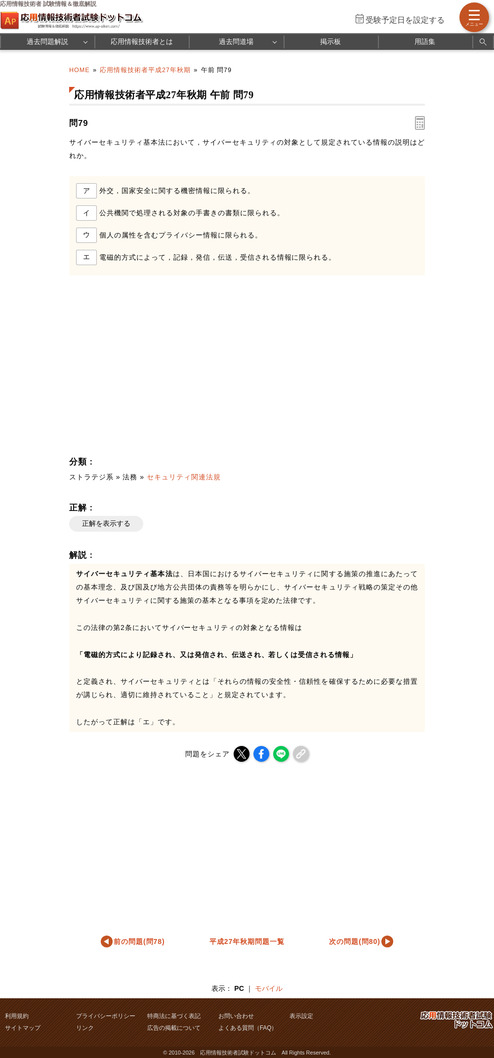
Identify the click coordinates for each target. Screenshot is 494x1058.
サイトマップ (23, 1027)
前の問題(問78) (139, 941)
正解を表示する (106, 523)
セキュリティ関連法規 (184, 477)
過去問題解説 (47, 41)
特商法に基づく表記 (174, 1016)
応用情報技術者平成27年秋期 (145, 70)
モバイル (269, 988)
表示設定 (301, 1016)
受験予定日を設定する (405, 20)
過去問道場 (236, 41)
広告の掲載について (174, 1027)
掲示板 (330, 41)
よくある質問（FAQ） (248, 1027)
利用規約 (17, 1016)
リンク (85, 1027)
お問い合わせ (236, 1016)
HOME (79, 70)
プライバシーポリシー (105, 1016)
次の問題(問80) (354, 941)
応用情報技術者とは (142, 41)
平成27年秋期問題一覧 (247, 941)
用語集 (424, 41)
